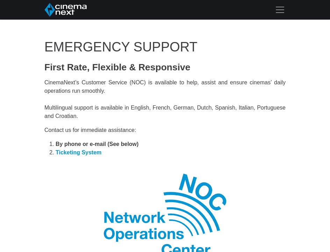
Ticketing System (78, 152)
